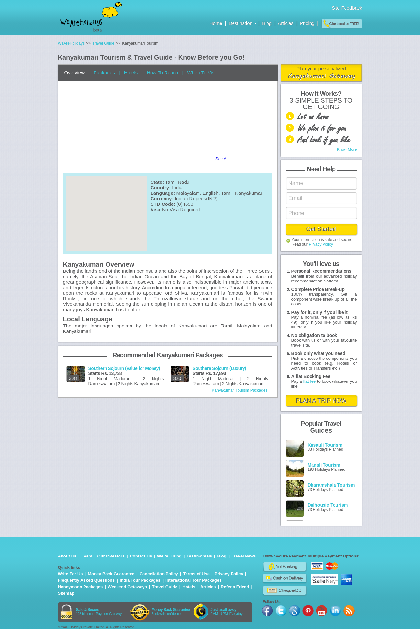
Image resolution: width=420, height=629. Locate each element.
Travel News (244, 556)
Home (217, 23)
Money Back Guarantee (111, 573)
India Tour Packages (140, 580)
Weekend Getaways (127, 586)
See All (221, 158)
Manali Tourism (324, 465)
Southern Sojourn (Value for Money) (124, 368)
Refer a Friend (235, 586)
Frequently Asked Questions (86, 580)
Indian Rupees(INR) (196, 198)
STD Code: (163, 204)
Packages (104, 72)
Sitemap (66, 593)
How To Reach (162, 72)
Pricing (307, 23)
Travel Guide (164, 586)
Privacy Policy (321, 244)
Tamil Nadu (177, 182)
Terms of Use (196, 573)
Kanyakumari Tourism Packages (239, 390)
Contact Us (141, 556)
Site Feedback (347, 8)
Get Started (321, 229)
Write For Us (70, 573)
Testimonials (199, 556)
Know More (347, 149)
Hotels (131, 72)
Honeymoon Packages (80, 586)
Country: (161, 187)
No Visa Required (181, 209)
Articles (286, 23)
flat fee (309, 381)
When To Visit (202, 72)
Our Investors (111, 556)
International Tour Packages (193, 580)
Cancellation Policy (159, 573)
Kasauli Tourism (325, 444)
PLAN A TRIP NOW (321, 400)
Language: (163, 193)
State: (157, 182)
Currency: (162, 198)
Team (87, 556)
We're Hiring (169, 556)
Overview (74, 72)
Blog (267, 23)
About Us (67, 556)
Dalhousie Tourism (328, 505)
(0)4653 (184, 204)
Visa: (156, 209)
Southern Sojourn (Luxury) (219, 368)
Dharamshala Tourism (331, 485)
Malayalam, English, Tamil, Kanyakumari (220, 193)
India (177, 187)
